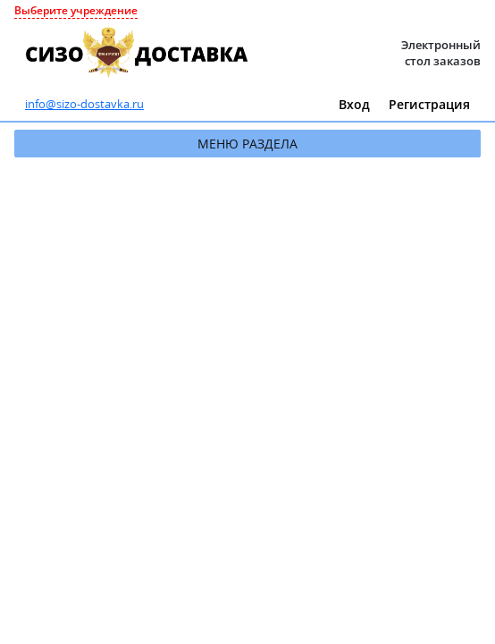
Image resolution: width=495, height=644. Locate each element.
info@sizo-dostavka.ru (84, 104)
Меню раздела (247, 143)
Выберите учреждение (76, 10)
